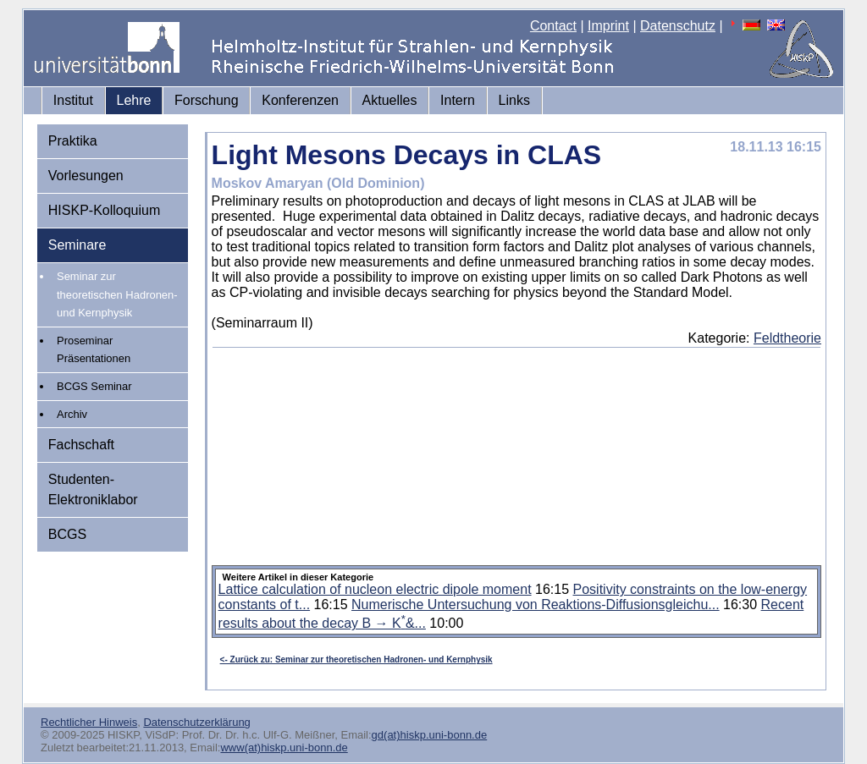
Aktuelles (389, 100)
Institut (73, 100)
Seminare (77, 245)
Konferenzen (300, 100)
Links (514, 100)
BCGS (67, 534)
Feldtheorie (787, 338)
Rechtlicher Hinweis (89, 722)
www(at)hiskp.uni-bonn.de (283, 747)
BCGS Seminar (94, 386)
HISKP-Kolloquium (104, 210)
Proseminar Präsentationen (93, 350)
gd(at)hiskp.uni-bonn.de (430, 734)
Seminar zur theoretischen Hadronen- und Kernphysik (117, 294)
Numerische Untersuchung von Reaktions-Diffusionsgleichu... (535, 604)
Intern (457, 100)
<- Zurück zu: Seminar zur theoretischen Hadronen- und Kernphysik (356, 659)
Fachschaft (81, 444)
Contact (553, 26)
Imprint (608, 26)
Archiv (72, 414)
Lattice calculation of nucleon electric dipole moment (375, 589)
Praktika (72, 141)
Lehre (134, 100)
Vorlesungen (86, 175)
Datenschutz (677, 26)
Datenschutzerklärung (196, 722)
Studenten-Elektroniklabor (93, 489)
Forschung (206, 100)
